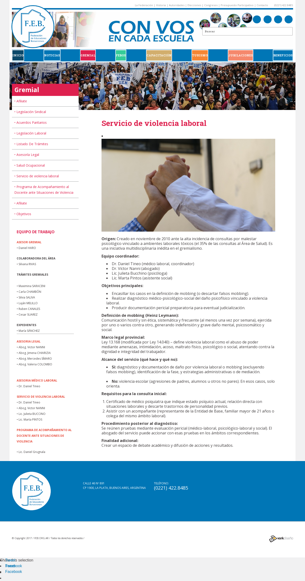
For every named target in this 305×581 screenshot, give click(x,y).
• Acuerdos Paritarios (30, 122)
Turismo (200, 55)
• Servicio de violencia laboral (36, 176)
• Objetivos (22, 214)
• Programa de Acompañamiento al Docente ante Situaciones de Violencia (43, 189)
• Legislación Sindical (30, 111)
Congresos (211, 5)
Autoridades (176, 5)
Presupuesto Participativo (237, 5)
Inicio (18, 55)
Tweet (10, 560)
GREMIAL (88, 55)
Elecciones (194, 5)
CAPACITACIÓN (159, 55)
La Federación (144, 5)
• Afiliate (20, 101)
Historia (161, 5)
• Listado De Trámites (31, 144)
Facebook (13, 566)
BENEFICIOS (283, 55)
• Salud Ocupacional (29, 165)
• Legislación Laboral (30, 133)
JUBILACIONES (240, 55)
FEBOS (121, 55)
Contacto (262, 5)
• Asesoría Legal (26, 154)
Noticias (52, 55)
